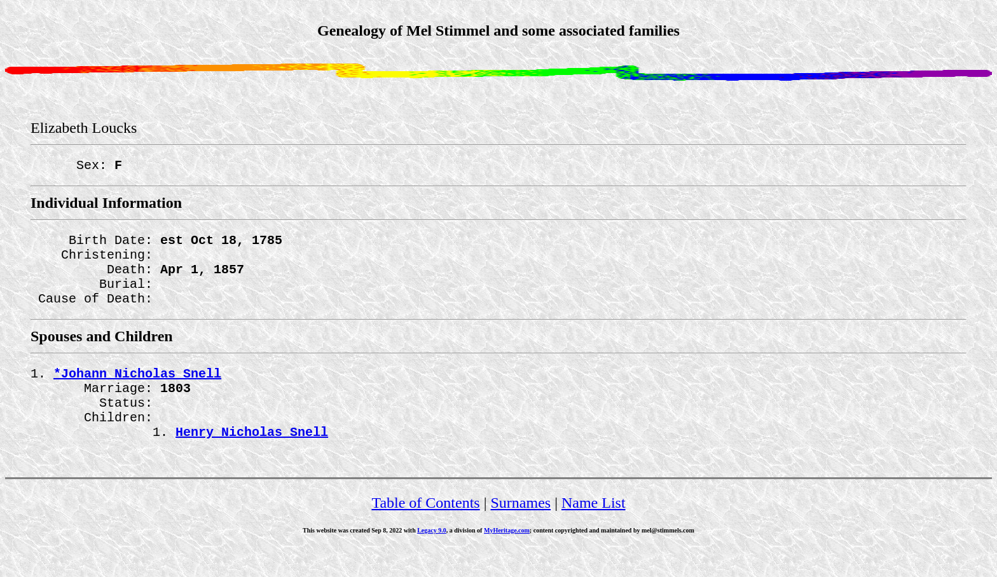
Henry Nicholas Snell (251, 459)
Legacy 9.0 (431, 558)
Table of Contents (425, 530)
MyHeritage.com (507, 558)
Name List (593, 530)
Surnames (521, 530)
